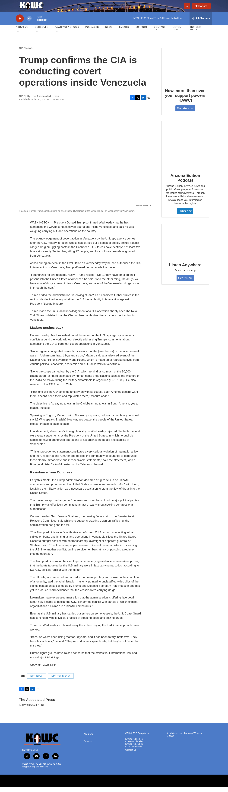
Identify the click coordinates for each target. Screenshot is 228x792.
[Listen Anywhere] (185, 245)
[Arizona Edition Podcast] (185, 149)
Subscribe (185, 215)
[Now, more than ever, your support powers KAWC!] (185, 70)
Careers (88, 746)
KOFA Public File (133, 751)
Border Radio (195, 33)
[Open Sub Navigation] (18, 37)
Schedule (41, 31)
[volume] (29, 23)
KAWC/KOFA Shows (67, 31)
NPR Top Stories (60, 680)
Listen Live (177, 33)
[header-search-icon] (188, 8)
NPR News (25, 52)
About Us (22, 31)
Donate (204, 8)
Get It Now (185, 282)
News (109, 31)
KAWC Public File (134, 744)
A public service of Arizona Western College (184, 739)
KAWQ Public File (134, 749)
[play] (19, 23)
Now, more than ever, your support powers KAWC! (185, 100)
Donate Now (185, 113)
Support (141, 31)
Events (124, 31)
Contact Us (159, 33)
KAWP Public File (133, 746)
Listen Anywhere (185, 269)
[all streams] (201, 23)
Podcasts (92, 31)
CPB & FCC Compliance (137, 738)
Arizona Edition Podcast (185, 182)
